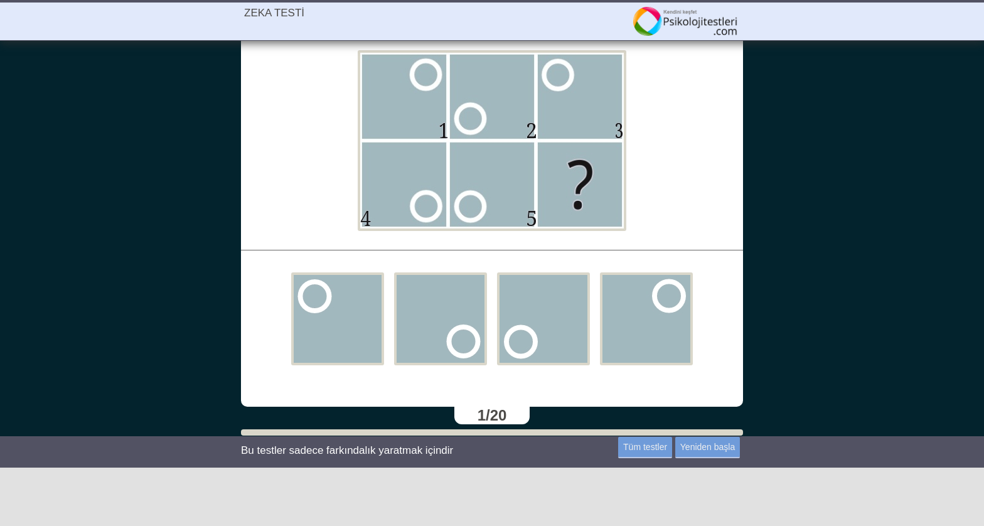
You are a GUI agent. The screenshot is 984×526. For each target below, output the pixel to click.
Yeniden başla (707, 447)
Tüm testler (645, 447)
